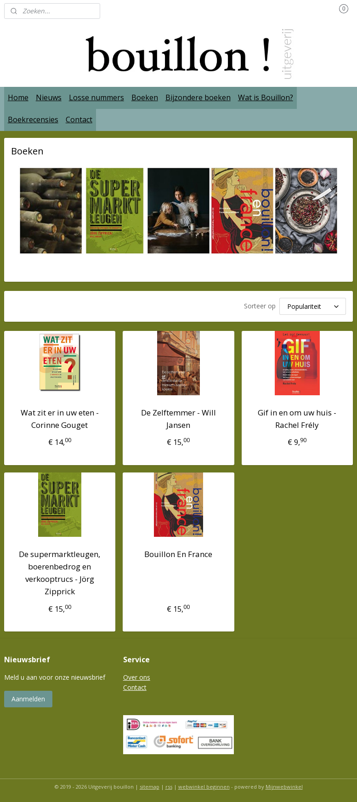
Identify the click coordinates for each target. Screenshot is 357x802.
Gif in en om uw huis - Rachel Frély (297, 417)
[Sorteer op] (313, 305)
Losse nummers (96, 97)
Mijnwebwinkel (284, 785)
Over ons (136, 675)
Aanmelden (28, 697)
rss (168, 785)
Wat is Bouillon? (265, 97)
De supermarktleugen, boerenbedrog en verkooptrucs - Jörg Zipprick (59, 571)
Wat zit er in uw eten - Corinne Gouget (60, 417)
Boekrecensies (33, 119)
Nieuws (49, 97)
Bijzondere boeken (198, 97)
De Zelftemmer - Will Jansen (178, 417)
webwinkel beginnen (204, 785)
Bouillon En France (178, 552)
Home (18, 97)
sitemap (149, 785)
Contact (79, 119)
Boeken (144, 97)
